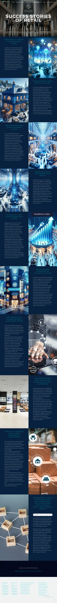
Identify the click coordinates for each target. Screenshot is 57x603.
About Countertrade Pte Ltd (42, 582)
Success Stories (36, 2)
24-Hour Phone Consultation (42, 592)
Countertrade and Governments (43, 587)
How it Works (49, 2)
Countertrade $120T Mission (42, 590)
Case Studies (28, 2)
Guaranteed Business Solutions (25, 585)
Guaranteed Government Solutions (25, 584)
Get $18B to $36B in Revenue (24, 592)
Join (44, 2)
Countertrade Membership (24, 587)
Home (13, 2)
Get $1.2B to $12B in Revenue (24, 590)
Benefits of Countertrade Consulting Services (27, 582)
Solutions (18, 2)
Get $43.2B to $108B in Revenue (25, 593)
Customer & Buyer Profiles (42, 584)
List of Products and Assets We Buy (43, 595)
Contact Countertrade (41, 593)
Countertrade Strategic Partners (43, 585)
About (23, 2)
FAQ (41, 2)
